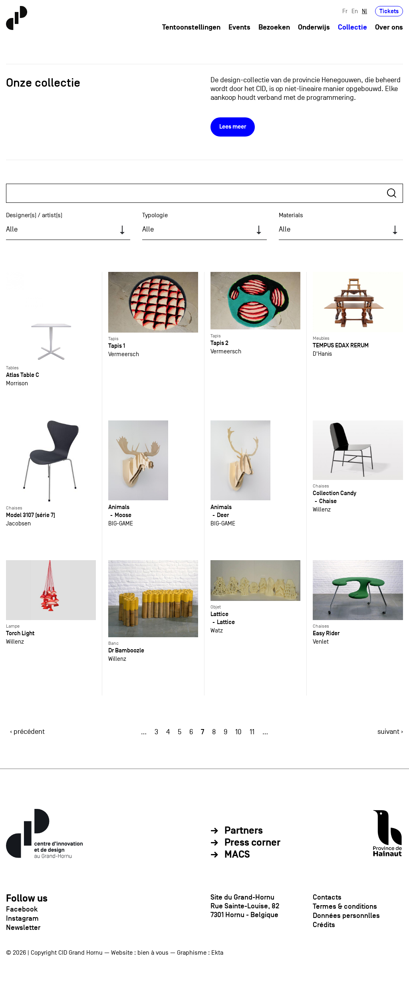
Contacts (327, 897)
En (354, 11)
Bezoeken (274, 27)
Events (239, 27)
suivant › (390, 731)
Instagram (22, 918)
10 (238, 732)
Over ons (389, 27)
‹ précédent (27, 731)
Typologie (155, 215)
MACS (237, 855)
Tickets (389, 11)
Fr (344, 11)
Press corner (252, 843)
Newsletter (23, 927)
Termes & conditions (345, 906)
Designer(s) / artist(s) (34, 215)
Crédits (324, 924)
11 (252, 732)
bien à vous (153, 952)
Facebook (22, 909)
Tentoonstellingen (191, 27)
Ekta (217, 952)
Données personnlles (346, 915)
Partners (243, 831)
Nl (364, 11)
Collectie (352, 27)
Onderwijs (314, 27)
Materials (291, 215)
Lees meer (232, 127)
